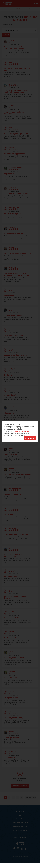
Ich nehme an (29, 438)
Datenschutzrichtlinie (22, 431)
